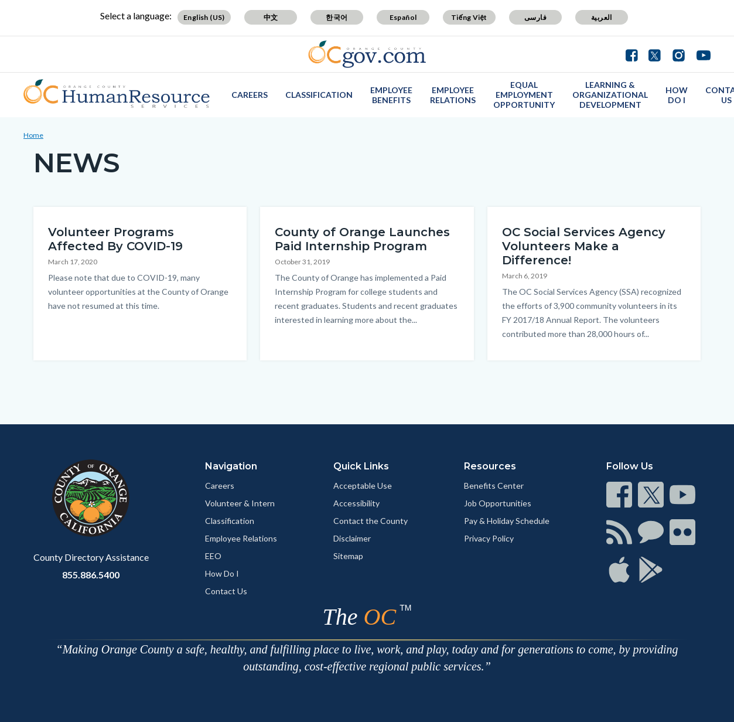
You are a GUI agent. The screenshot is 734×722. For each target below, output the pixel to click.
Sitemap (348, 556)
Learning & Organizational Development (610, 95)
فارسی (535, 17)
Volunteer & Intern (240, 503)
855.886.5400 (91, 574)
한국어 (336, 17)
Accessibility (356, 503)
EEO (213, 556)
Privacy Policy (489, 538)
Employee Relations (453, 95)
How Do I (676, 95)
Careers (249, 95)
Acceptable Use (362, 486)
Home (33, 135)
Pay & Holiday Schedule (506, 521)
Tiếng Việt (469, 17)
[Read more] (367, 54)
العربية (601, 17)
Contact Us (226, 591)
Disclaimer (352, 538)
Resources (490, 466)
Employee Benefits (391, 95)
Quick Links (361, 466)
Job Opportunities (497, 503)
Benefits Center (494, 486)
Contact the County (370, 521)
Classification (319, 95)
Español (403, 17)
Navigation (231, 466)
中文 (271, 17)
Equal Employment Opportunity (524, 95)
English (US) (204, 17)
